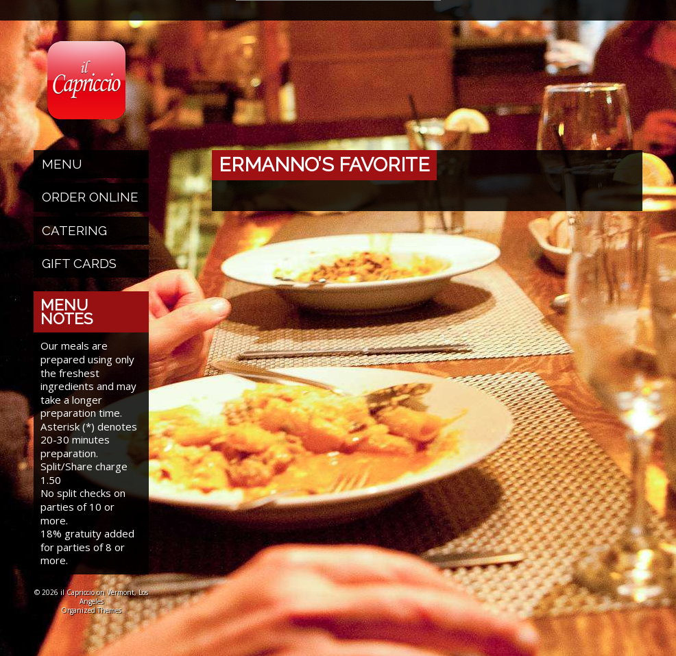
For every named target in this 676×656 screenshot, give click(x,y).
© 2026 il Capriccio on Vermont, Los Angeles (91, 596)
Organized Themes (91, 610)
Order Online (90, 196)
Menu (62, 163)
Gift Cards (79, 263)
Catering (74, 230)
